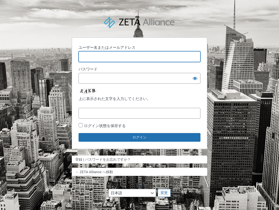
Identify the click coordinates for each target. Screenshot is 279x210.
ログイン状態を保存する (105, 126)
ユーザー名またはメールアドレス (107, 47)
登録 (78, 159)
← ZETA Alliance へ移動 (94, 172)
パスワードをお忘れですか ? (107, 159)
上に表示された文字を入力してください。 (115, 98)
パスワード (88, 69)
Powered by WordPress (139, 22)
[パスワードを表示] (195, 78)
